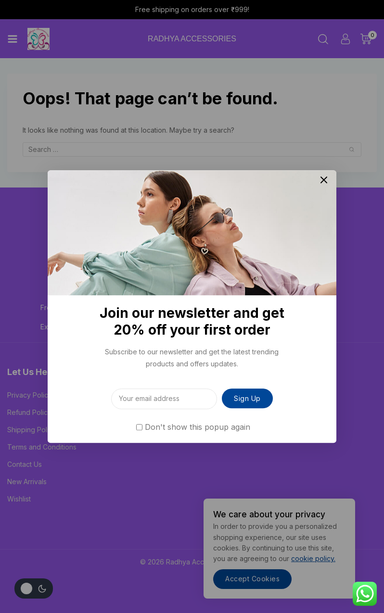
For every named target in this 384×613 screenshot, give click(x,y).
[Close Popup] (324, 180)
